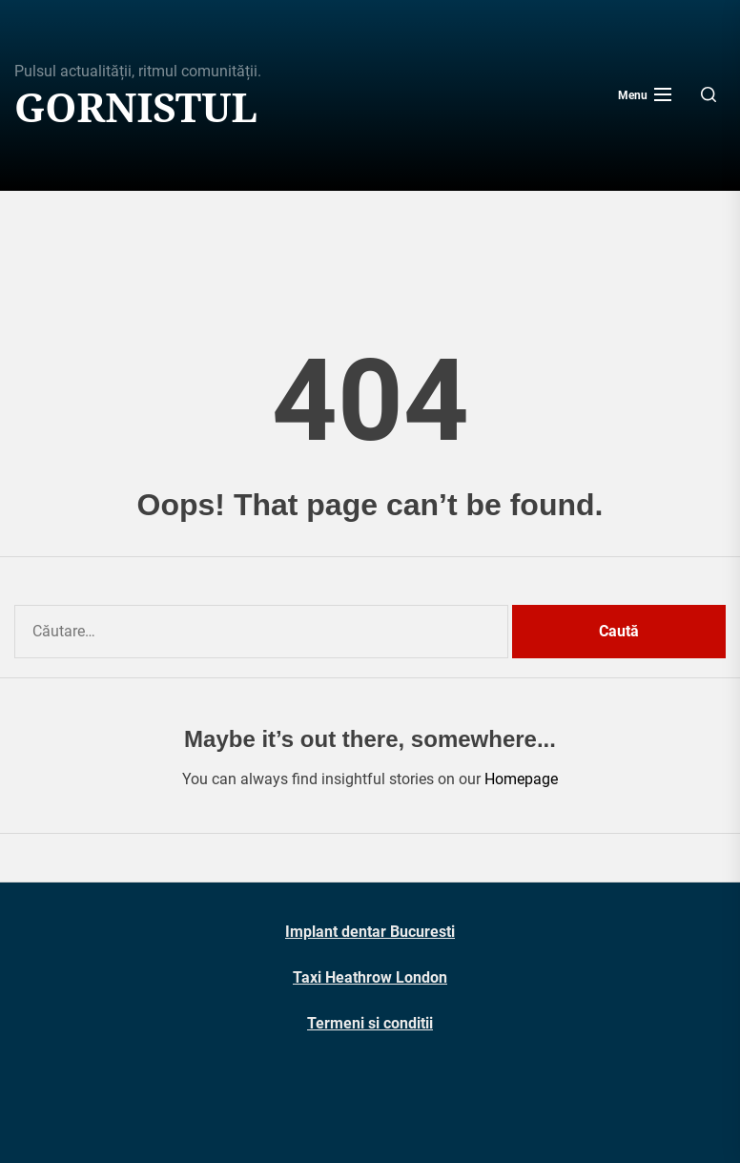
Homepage (521, 779)
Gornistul (135, 107)
